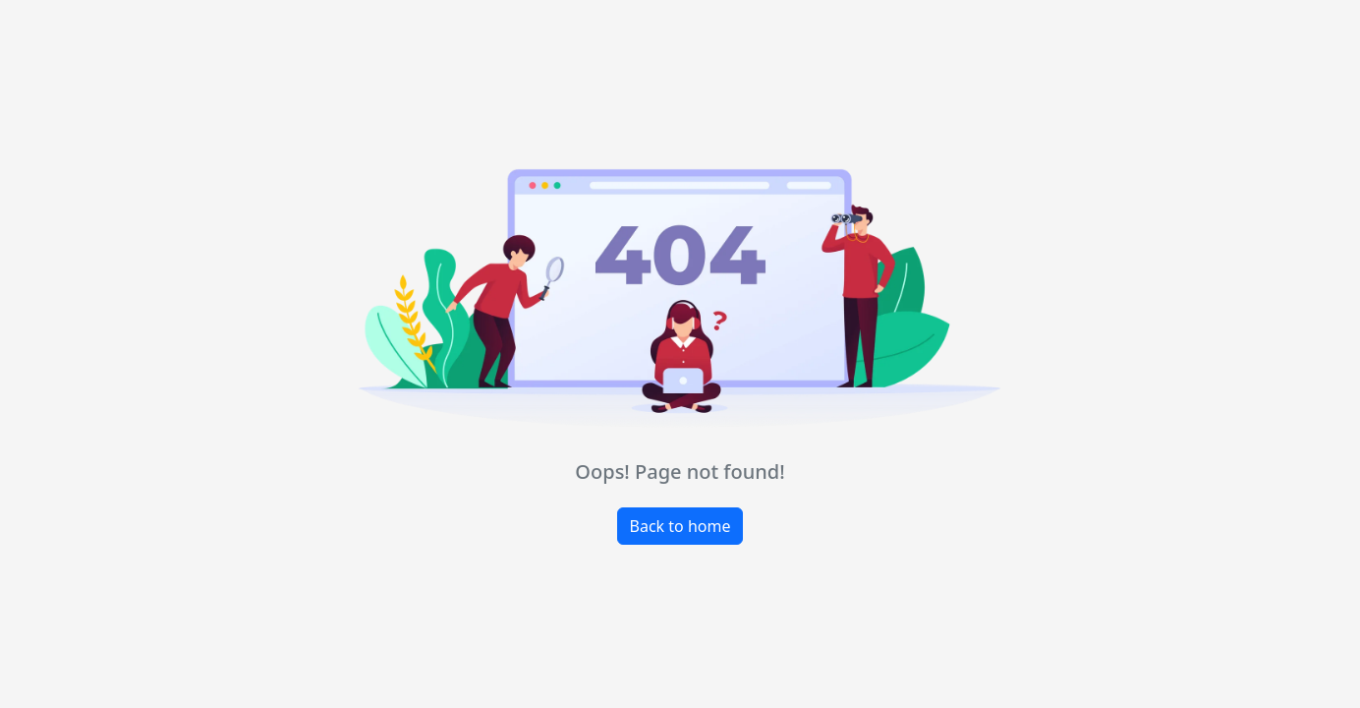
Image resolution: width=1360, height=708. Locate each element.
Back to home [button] (680, 526)
